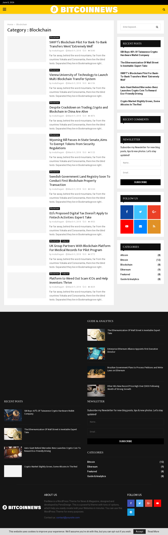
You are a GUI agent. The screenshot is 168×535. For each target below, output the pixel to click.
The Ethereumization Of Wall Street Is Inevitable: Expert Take (133, 331)
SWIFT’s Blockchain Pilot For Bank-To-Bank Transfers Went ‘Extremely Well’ (78, 44)
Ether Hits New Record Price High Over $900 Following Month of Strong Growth (133, 387)
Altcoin (124, 255)
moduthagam (58, 51)
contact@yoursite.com (68, 517)
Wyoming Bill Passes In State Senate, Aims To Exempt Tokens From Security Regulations (78, 144)
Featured (65, 241)
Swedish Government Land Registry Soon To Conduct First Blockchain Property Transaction (79, 181)
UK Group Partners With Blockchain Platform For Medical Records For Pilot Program (79, 248)
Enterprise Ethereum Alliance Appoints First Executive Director (132, 350)
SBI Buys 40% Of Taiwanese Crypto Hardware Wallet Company (49, 412)
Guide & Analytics (129, 279)
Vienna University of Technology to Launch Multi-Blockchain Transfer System (78, 77)
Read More (153, 531)
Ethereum (125, 269)
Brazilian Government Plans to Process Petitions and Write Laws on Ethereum (135, 369)
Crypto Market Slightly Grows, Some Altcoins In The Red (50, 466)
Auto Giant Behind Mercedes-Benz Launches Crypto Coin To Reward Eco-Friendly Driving (139, 90)
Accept (139, 531)
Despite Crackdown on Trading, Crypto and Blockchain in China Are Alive (78, 109)
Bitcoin (124, 260)
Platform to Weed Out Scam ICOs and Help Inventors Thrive (78, 280)
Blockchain (54, 37)
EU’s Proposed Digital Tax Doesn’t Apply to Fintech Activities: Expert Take (78, 215)
